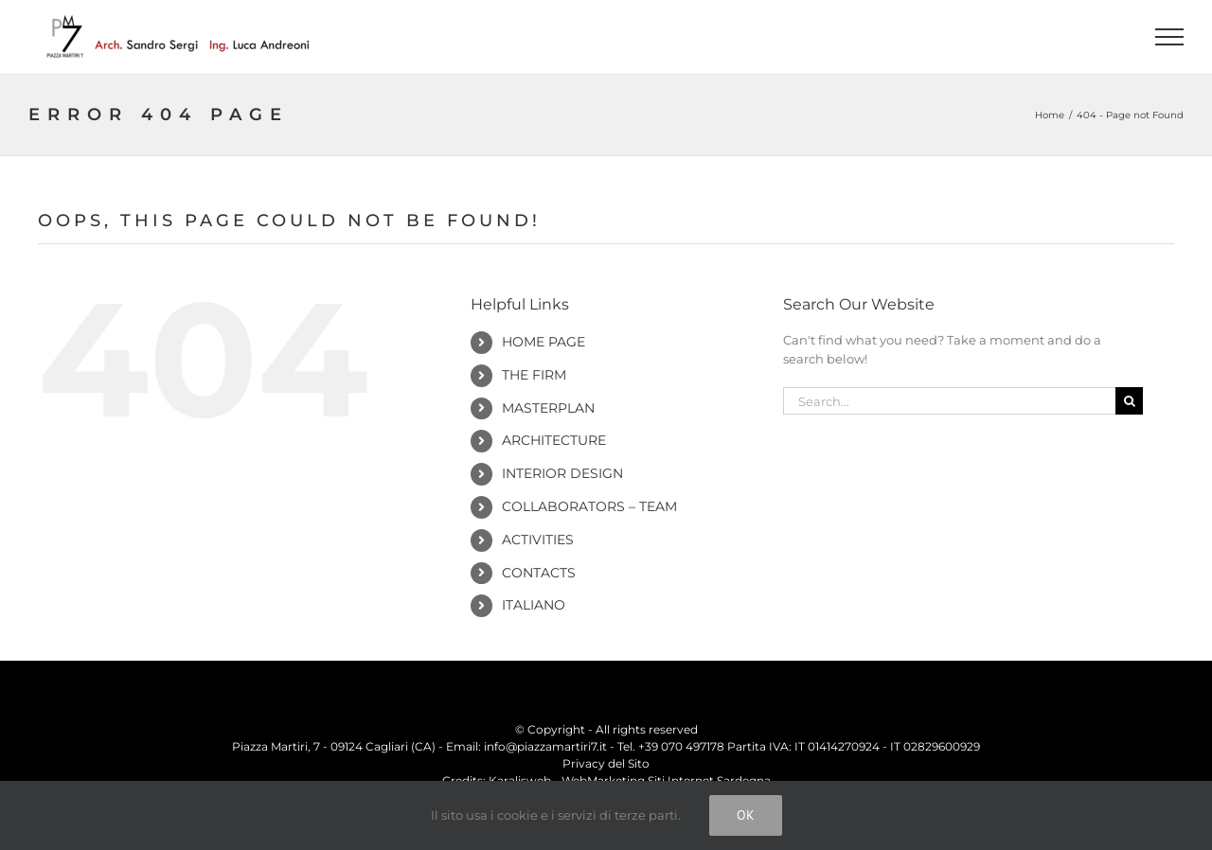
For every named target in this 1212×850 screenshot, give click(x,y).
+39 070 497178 (681, 746)
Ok (746, 814)
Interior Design (562, 473)
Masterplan (548, 407)
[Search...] (949, 401)
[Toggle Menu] (1169, 36)
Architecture (554, 440)
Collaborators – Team (589, 506)
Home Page (543, 341)
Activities (538, 539)
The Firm (534, 374)
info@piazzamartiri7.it (545, 746)
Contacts (539, 572)
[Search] (1129, 401)
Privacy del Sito (606, 763)
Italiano (533, 604)
